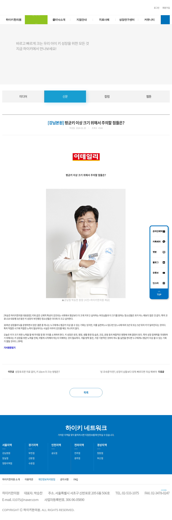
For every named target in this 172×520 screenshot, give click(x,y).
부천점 (31, 453)
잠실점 (5, 458)
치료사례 (104, 19)
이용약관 (29, 479)
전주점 (77, 453)
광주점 (77, 458)
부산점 (100, 458)
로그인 (156, 7)
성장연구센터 (127, 19)
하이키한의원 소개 (11, 479)
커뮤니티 (149, 19)
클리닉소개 (58, 19)
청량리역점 (7, 463)
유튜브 (4, 8)
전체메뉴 (165, 19)
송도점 (54, 453)
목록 (86, 392)
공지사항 (64, 479)
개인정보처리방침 (46, 479)
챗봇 (22, 8)
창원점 (100, 453)
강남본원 (6, 453)
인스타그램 (10, 8)
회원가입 (166, 7)
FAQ (76, 479)
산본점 (31, 458)
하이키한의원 (86, 7)
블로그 (16, 8)
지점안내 (81, 19)
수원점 (31, 463)
